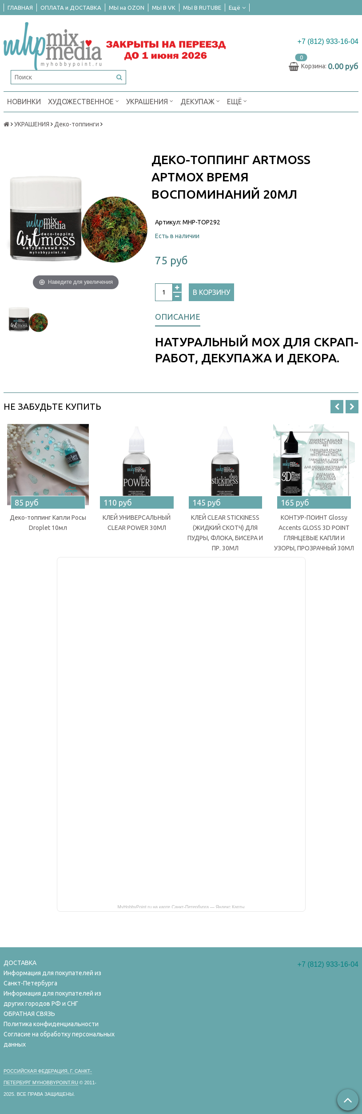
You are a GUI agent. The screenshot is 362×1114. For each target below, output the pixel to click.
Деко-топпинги (76, 124)
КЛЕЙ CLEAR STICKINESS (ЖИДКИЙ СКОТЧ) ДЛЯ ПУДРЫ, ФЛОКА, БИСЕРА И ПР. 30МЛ (225, 533)
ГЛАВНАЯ (20, 7)
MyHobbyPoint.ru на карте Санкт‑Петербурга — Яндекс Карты (181, 906)
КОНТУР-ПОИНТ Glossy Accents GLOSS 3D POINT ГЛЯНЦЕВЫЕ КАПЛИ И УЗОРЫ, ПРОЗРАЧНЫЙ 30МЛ (314, 533)
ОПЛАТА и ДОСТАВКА (70, 7)
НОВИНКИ (24, 102)
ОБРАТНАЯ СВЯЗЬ (29, 1013)
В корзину (211, 292)
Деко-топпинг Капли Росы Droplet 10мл (48, 522)
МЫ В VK (163, 7)
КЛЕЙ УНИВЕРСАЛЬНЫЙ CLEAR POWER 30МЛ (137, 522)
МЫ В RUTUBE (202, 7)
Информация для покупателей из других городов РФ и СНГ (52, 998)
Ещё (237, 8)
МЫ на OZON (126, 7)
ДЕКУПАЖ (200, 100)
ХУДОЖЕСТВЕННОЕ (83, 100)
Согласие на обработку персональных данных (59, 1039)
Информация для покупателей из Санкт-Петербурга (52, 978)
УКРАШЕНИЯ (149, 100)
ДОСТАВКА (20, 962)
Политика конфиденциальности (51, 1024)
